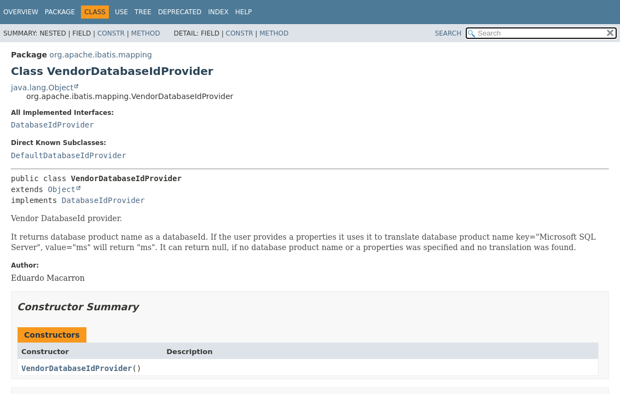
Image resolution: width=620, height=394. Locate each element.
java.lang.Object (42, 87)
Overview (20, 12)
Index (218, 12)
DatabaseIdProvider (52, 124)
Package (60, 12)
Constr (111, 33)
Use (121, 12)
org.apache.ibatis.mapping (100, 54)
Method (145, 33)
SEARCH (448, 33)
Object (62, 189)
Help (243, 12)
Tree (143, 12)
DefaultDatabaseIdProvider (68, 155)
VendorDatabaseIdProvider (76, 368)
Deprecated (180, 12)
